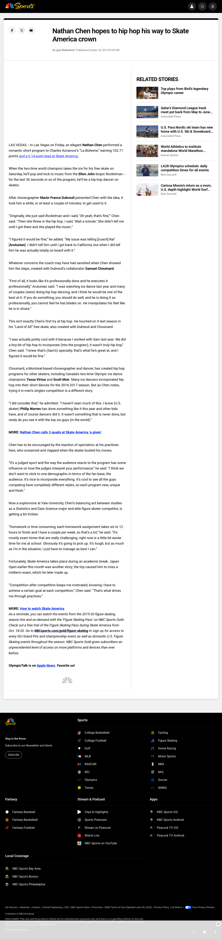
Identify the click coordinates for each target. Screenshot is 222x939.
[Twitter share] (21, 30)
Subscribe (13, 754)
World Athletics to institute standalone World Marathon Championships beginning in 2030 (187, 149)
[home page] (20, 6)
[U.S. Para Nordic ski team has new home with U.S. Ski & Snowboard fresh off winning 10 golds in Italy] (147, 131)
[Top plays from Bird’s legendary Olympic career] (147, 93)
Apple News (46, 666)
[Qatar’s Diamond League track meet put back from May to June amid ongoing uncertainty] (147, 112)
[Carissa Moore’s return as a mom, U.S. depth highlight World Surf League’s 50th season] (147, 190)
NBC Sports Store (80, 907)
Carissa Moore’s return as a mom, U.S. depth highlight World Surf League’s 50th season (186, 188)
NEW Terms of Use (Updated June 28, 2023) (128, 907)
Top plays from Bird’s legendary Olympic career (185, 91)
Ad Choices (11, 907)
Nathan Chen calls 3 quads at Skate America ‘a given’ (60, 432)
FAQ (67, 907)
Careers (36, 907)
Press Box (97, 907)
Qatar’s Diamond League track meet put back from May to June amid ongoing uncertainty (185, 110)
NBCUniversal (26, 913)
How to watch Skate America (42, 609)
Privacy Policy (161, 907)
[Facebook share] (12, 30)
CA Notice (176, 907)
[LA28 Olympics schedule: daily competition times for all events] (147, 170)
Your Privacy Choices (203, 907)
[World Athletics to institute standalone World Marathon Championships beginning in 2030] (147, 151)
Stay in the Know (15, 738)
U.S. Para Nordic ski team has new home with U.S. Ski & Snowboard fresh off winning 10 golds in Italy (187, 129)
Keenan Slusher (170, 155)
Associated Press (171, 116)
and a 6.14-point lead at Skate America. (49, 156)
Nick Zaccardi (169, 174)
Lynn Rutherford (65, 50)
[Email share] (31, 30)
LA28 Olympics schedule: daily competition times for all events (185, 168)
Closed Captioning (52, 907)
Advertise (25, 907)
